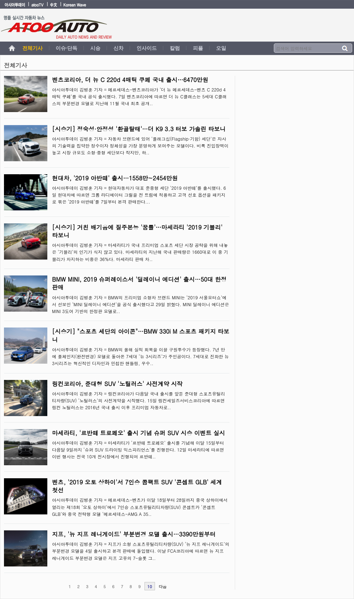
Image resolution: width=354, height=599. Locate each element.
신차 (118, 48)
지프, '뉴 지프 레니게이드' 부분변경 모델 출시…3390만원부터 (134, 534)
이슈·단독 (66, 48)
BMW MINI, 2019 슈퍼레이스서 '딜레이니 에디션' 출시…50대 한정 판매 (139, 283)
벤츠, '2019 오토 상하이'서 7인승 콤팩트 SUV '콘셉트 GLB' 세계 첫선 (137, 486)
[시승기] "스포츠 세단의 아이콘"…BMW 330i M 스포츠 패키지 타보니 (140, 335)
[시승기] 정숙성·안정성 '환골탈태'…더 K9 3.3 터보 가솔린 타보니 (139, 129)
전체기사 (32, 48)
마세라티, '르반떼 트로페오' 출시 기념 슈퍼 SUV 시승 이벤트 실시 (138, 433)
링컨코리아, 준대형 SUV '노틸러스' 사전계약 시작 (117, 384)
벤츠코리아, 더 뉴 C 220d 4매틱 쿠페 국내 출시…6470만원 (130, 80)
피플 (198, 48)
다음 (163, 586)
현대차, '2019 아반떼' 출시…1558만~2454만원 (115, 178)
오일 (221, 48)
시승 (95, 48)
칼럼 (175, 48)
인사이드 (147, 48)
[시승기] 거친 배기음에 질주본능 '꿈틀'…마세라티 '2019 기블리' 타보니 (137, 231)
